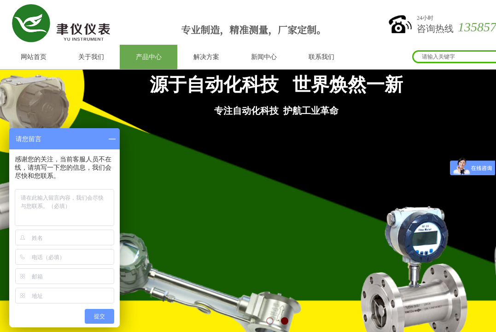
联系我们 (321, 56)
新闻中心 (264, 56)
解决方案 (206, 56)
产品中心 (149, 56)
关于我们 (91, 56)
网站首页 (34, 56)
